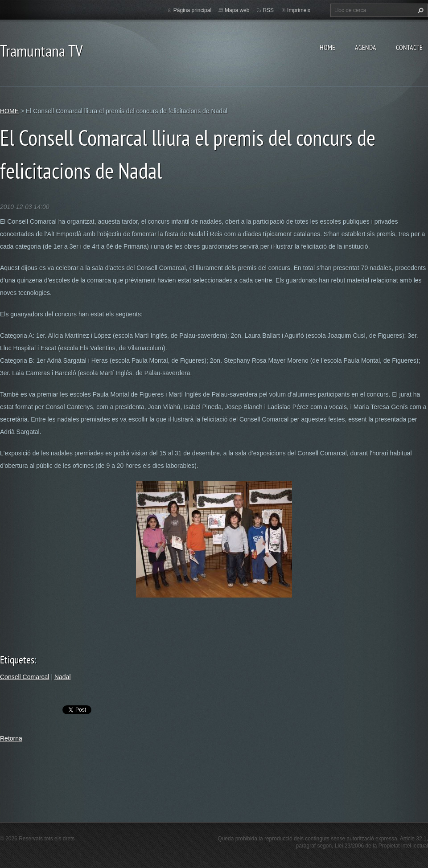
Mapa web (237, 10)
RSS (268, 10)
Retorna (11, 738)
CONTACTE (409, 47)
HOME (327, 47)
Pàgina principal (192, 10)
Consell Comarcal (24, 676)
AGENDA (365, 47)
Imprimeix (298, 10)
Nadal (62, 676)
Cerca (419, 10)
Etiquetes (17, 660)
